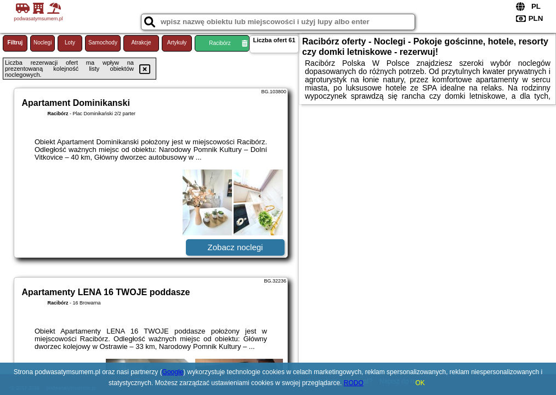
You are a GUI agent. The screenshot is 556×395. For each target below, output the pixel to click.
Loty (70, 43)
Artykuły (177, 43)
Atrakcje (141, 43)
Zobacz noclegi (235, 247)
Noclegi (42, 43)
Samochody (102, 43)
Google (173, 372)
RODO (354, 383)
